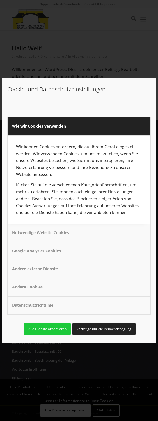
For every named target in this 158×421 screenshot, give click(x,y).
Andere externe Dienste (35, 268)
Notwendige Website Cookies (40, 232)
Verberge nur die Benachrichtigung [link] (104, 328)
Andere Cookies (27, 287)
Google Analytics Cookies (36, 250)
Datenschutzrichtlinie (32, 305)
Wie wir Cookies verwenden (39, 126)
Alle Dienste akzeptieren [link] (47, 328)
